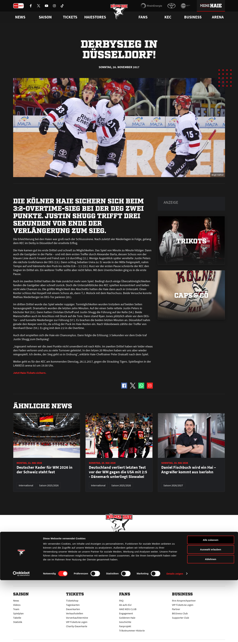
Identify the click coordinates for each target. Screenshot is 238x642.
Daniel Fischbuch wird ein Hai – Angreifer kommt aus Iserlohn (188, 469)
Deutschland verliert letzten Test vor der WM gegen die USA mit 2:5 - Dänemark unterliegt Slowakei (118, 472)
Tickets (70, 17)
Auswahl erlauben (210, 611)
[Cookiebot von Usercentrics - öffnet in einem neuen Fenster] (21, 635)
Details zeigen (174, 635)
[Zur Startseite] (119, 14)
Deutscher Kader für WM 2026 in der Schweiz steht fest (44, 469)
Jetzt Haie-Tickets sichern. (30, 373)
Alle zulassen (210, 601)
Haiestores (95, 17)
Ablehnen (210, 621)
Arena (218, 17)
